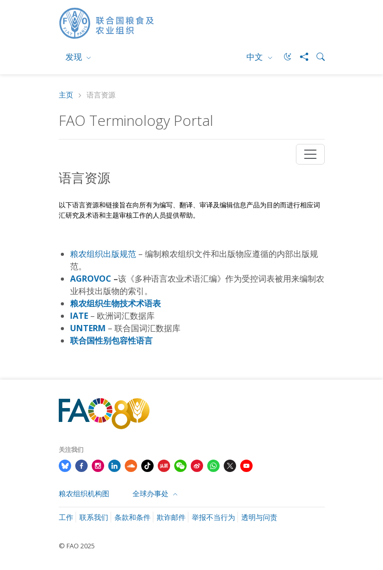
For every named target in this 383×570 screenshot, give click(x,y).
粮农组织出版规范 (103, 253)
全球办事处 (151, 493)
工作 (66, 517)
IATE (79, 315)
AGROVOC (90, 278)
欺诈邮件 (171, 517)
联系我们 (93, 517)
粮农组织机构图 (84, 493)
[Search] (316, 57)
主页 (66, 95)
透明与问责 (259, 517)
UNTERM (88, 328)
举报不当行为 (213, 517)
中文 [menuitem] (255, 56)
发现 (74, 56)
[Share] (300, 57)
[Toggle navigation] (310, 154)
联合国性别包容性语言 (111, 340)
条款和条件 (132, 517)
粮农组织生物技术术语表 (115, 303)
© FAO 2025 (77, 545)
